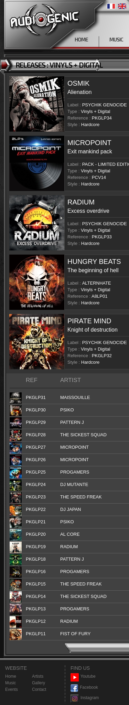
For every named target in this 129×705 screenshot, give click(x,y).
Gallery (38, 682)
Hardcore (90, 124)
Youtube (83, 676)
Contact (39, 689)
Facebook (84, 687)
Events (11, 689)
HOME (81, 39)
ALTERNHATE (96, 283)
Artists (37, 676)
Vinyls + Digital (95, 111)
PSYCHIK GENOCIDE (104, 104)
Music (10, 682)
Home (10, 676)
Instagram (85, 698)
